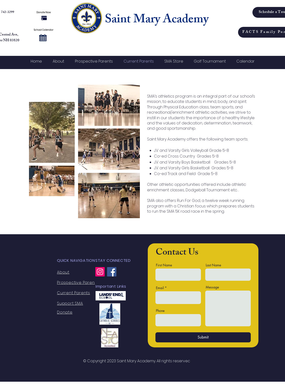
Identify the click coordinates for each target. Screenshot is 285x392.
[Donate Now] (44, 18)
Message (212, 287)
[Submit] (203, 337)
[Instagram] (100, 271)
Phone (160, 310)
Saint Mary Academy (157, 20)
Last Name (213, 265)
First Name (164, 265)
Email (160, 288)
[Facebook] (111, 271)
